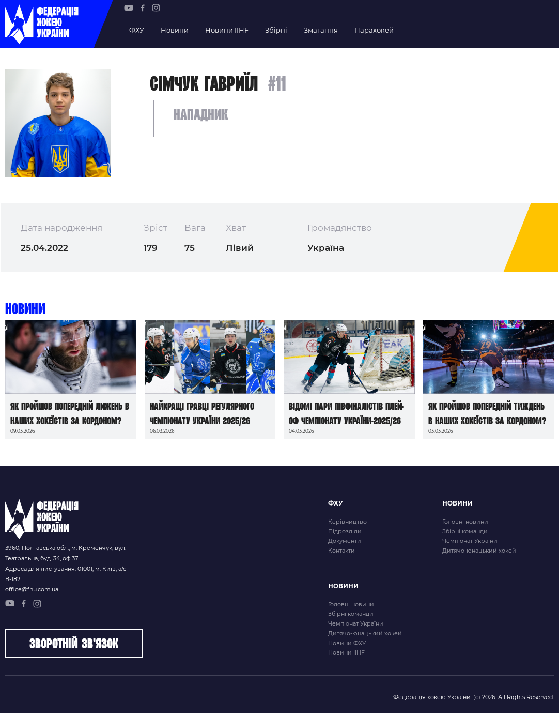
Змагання (321, 30)
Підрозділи (345, 531)
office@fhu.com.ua (31, 589)
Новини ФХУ (347, 643)
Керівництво (347, 521)
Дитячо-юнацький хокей (479, 550)
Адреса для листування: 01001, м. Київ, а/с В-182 (65, 574)
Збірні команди (465, 531)
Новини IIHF (227, 30)
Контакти (341, 550)
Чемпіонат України (470, 540)
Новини (175, 30)
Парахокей (374, 30)
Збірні (276, 30)
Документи (344, 540)
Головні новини (465, 521)
